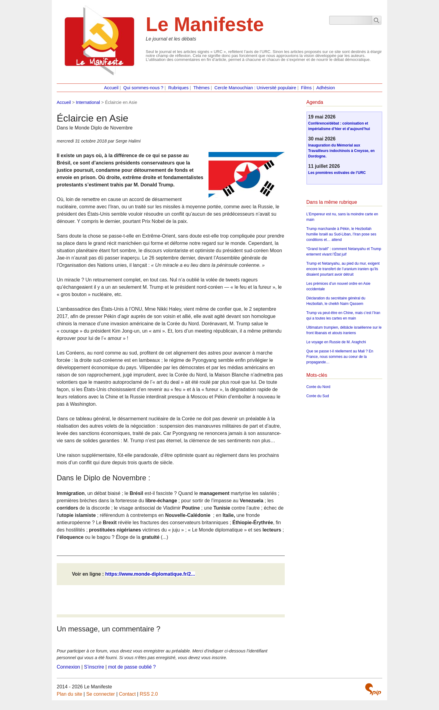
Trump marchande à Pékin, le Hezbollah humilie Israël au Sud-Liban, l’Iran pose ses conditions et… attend (341, 234)
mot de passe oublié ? (132, 666)
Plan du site (69, 694)
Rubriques (178, 87)
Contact (127, 694)
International (88, 102)
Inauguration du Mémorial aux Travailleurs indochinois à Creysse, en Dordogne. (341, 150)
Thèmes (201, 87)
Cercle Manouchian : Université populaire (255, 87)
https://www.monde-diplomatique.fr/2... (150, 574)
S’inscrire (94, 666)
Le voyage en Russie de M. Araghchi (336, 342)
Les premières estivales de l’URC (337, 173)
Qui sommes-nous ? (143, 87)
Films (306, 87)
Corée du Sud (317, 396)
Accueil (111, 87)
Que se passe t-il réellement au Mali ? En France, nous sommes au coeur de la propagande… (339, 356)
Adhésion (325, 87)
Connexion (68, 666)
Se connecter (100, 694)
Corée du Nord (318, 387)
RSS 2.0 (149, 694)
